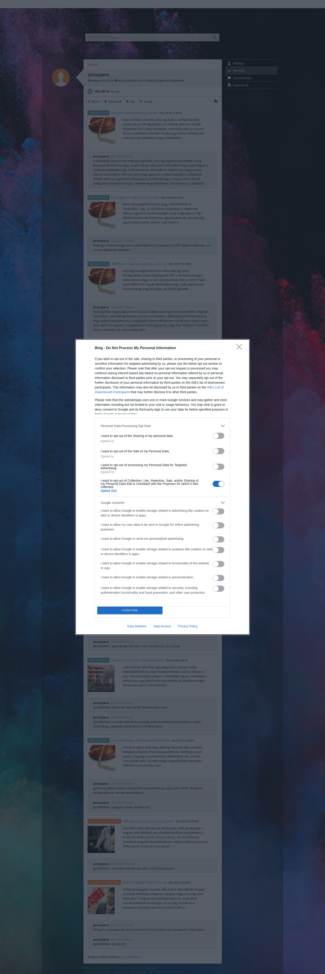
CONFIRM (129, 610)
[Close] (240, 348)
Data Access (162, 626)
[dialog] (162, 487)
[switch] (218, 436)
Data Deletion (136, 626)
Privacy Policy (188, 626)
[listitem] (162, 425)
